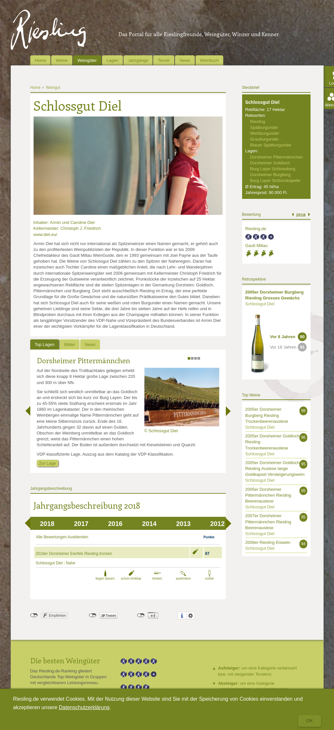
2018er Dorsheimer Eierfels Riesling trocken (74, 553)
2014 (149, 523)
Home (40, 60)
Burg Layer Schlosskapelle (275, 180)
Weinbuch (209, 60)
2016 (115, 523)
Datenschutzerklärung (84, 707)
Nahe (70, 563)
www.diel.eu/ (45, 234)
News (185, 60)
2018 (47, 523)
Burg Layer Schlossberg (273, 168)
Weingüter (87, 60)
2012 (217, 523)
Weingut (53, 87)
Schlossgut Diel (49, 563)
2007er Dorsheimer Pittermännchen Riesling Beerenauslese (268, 521)
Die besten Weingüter (65, 660)
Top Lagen (45, 344)
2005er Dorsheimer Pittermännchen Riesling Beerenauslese (268, 495)
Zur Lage (47, 463)
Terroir (164, 60)
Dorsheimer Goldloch (270, 162)
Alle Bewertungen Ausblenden (62, 537)
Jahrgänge (138, 60)
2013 (183, 523)
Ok (309, 720)
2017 (81, 523)
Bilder (69, 344)
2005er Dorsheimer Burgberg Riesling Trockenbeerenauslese (266, 415)
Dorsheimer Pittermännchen (83, 360)
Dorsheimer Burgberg (270, 174)
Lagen (112, 60)
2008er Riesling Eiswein (268, 542)
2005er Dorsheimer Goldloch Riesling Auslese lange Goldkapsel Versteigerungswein (275, 468)
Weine (62, 60)
